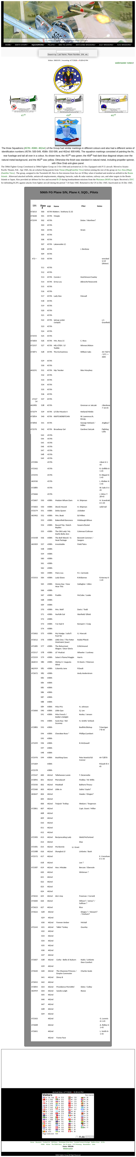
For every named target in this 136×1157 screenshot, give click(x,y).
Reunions (39, 1142)
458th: (34, 148)
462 (113, 115)
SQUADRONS (37, 45)
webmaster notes (124, 63)
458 (68, 115)
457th (103, 1142)
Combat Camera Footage (82, 1142)
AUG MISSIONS (124, 45)
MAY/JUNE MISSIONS (85, 45)
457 (23, 115)
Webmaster (68, 1148)
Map (68, 170)
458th (43, 1144)
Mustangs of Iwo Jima (66, 1142)
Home (32, 1142)
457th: (27, 148)
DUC (132, 179)
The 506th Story (57, 1144)
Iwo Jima (122, 170)
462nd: (42, 148)
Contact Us (46, 1142)
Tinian (62, 170)
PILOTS (51, 45)
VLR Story (54, 1142)
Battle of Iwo (95, 1142)
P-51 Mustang (77, 1144)
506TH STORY (21, 45)
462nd (48, 1144)
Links (93, 1144)
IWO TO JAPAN (65, 45)
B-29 (59, 179)
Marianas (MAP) (103, 179)
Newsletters (87, 1144)
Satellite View (77, 170)
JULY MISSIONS (106, 45)
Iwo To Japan (67, 1144)
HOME (8, 45)
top (68, 1153)
